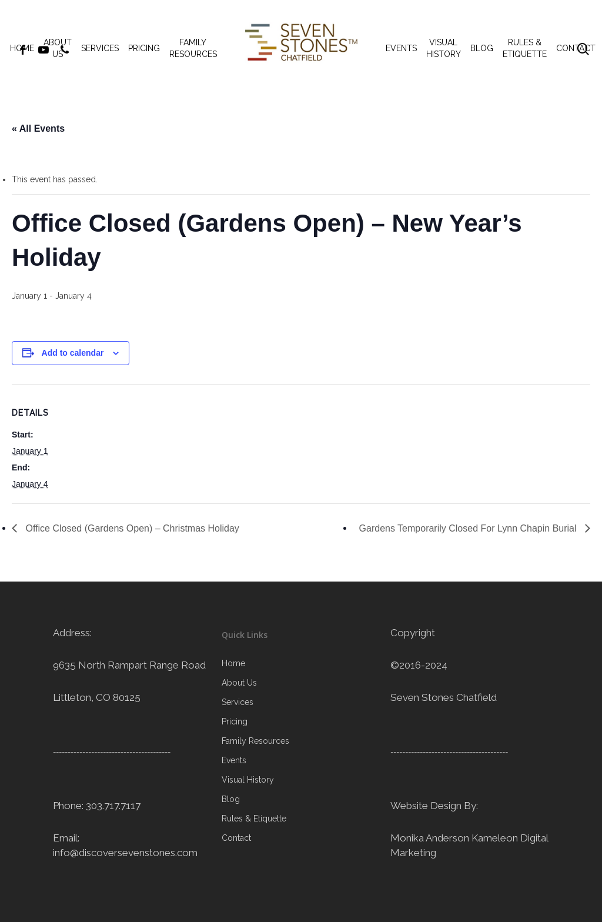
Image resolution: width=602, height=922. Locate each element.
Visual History (248, 779)
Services (237, 702)
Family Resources (255, 741)
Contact (236, 838)
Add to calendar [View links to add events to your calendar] (73, 353)
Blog (231, 799)
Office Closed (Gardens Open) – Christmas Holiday (131, 528)
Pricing (235, 721)
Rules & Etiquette (254, 818)
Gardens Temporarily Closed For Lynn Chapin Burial (469, 528)
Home (233, 663)
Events (234, 760)
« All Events (38, 128)
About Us (239, 682)
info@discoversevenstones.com (125, 852)
